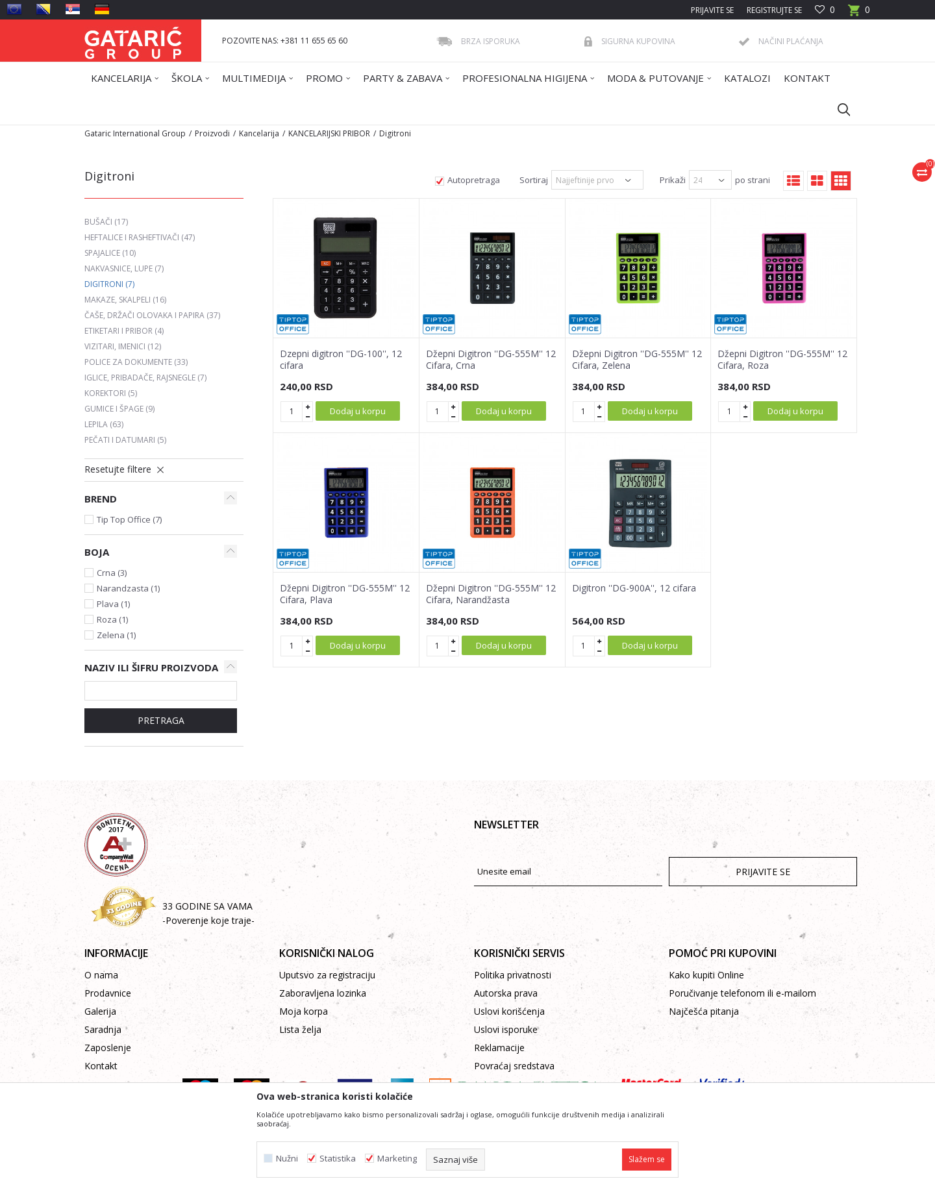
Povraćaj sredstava (514, 1066)
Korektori (110, 393)
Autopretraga (473, 180)
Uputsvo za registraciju (327, 975)
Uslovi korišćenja (509, 1011)
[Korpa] (859, 13)
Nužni (287, 1158)
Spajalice (110, 252)
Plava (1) (113, 604)
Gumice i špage (119, 408)
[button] (838, 109)
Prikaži (673, 180)
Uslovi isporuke (506, 1029)
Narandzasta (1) (128, 588)
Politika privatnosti (512, 975)
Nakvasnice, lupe (124, 268)
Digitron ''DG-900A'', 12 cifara (634, 588)
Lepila (103, 424)
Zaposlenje (107, 1047)
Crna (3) (112, 572)
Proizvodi (212, 133)
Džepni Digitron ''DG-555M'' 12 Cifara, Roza (782, 359)
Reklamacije (499, 1047)
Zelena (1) (116, 635)
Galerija (100, 1011)
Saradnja (102, 1029)
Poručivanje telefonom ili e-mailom (742, 993)
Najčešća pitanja (704, 1011)
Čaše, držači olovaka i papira (152, 315)
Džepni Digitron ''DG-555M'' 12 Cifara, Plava (345, 594)
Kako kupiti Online (706, 975)
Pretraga (161, 720)
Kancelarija (259, 133)
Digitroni (109, 284)
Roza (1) (112, 619)
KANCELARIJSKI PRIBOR (329, 133)
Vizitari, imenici (122, 346)
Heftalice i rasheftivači (139, 237)
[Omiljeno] (825, 10)
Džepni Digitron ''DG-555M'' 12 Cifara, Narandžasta (491, 594)
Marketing (397, 1158)
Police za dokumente (136, 361)
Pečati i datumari (125, 439)
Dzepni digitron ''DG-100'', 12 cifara (341, 359)
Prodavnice (107, 993)
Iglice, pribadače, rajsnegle (145, 377)
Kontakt (101, 1066)
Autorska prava (506, 993)
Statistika (337, 1158)
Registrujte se (774, 10)
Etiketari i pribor (124, 330)
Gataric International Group (135, 133)
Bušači (106, 221)
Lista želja (300, 1029)
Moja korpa (303, 1011)
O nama (101, 975)
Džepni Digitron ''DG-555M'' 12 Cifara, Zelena (637, 359)
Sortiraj (533, 180)
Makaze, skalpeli (125, 299)
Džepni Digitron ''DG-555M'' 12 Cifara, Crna (491, 359)
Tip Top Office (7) (129, 519)
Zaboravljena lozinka (322, 993)
